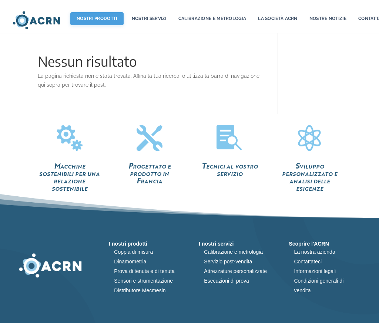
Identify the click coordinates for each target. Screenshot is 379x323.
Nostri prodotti (97, 18)
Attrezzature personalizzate (235, 271)
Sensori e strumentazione (143, 281)
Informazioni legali (315, 271)
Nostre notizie (327, 18)
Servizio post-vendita (228, 261)
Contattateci (308, 261)
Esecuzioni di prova (226, 281)
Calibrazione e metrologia (212, 18)
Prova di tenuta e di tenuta (144, 271)
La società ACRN (278, 18)
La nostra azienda (314, 252)
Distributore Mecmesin (139, 290)
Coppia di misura (133, 252)
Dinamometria (130, 261)
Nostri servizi (149, 18)
